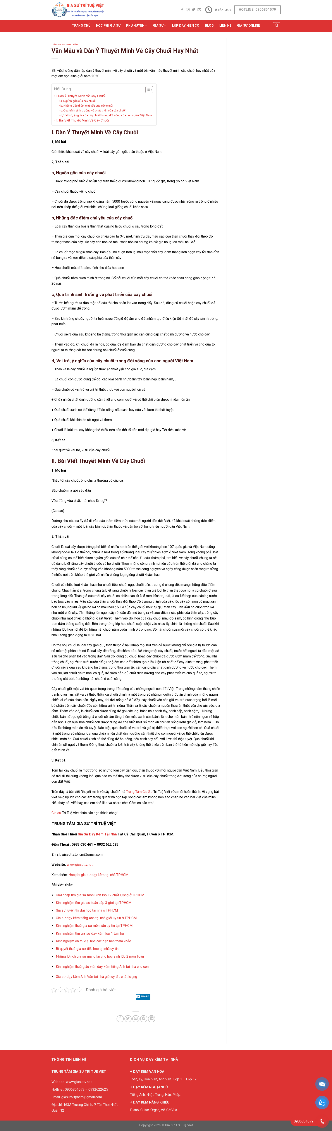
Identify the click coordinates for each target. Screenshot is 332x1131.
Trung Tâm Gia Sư (139, 792)
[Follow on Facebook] (182, 10)
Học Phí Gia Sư (108, 25)
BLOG (209, 25)
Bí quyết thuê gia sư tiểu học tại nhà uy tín (87, 949)
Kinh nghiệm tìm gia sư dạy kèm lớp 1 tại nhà (90, 933)
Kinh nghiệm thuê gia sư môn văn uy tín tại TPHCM (94, 926)
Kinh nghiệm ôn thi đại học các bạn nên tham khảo (93, 941)
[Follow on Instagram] (187, 10)
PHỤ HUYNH (136, 26)
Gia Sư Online (248, 25)
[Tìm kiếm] (276, 25)
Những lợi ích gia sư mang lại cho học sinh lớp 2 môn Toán (100, 956)
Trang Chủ (81, 25)
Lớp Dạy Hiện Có (185, 25)
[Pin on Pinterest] (143, 1018)
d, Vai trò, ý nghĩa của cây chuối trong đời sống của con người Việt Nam (106, 115)
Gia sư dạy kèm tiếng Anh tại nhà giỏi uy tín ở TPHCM (96, 918)
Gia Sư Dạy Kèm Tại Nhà (97, 834)
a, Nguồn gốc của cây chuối (78, 101)
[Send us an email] (199, 10)
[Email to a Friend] (135, 1018)
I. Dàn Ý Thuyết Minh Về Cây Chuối (80, 96)
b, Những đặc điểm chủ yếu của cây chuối (86, 105)
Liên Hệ (225, 25)
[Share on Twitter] (128, 1018)
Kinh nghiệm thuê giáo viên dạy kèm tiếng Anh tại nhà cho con (102, 967)
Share (142, 997)
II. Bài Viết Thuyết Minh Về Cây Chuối (82, 120)
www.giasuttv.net (80, 864)
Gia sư (56, 813)
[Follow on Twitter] (193, 10)
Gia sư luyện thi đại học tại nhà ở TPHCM (87, 910)
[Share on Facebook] (120, 1018)
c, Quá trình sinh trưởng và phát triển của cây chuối (93, 110)
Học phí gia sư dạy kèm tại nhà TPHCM (98, 875)
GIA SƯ (159, 26)
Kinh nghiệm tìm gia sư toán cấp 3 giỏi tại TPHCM (93, 903)
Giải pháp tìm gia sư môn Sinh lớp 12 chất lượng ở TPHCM (100, 895)
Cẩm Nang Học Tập (65, 44)
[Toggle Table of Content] (147, 89)
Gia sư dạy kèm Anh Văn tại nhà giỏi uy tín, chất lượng (96, 977)
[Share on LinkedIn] (151, 1018)
